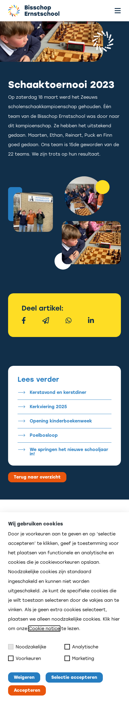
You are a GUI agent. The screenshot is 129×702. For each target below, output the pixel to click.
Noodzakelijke (27, 646)
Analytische (81, 646)
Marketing (79, 658)
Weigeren (24, 677)
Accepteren (27, 690)
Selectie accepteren (74, 677)
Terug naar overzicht (37, 477)
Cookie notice (44, 628)
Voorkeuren (24, 658)
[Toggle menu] (117, 10)
